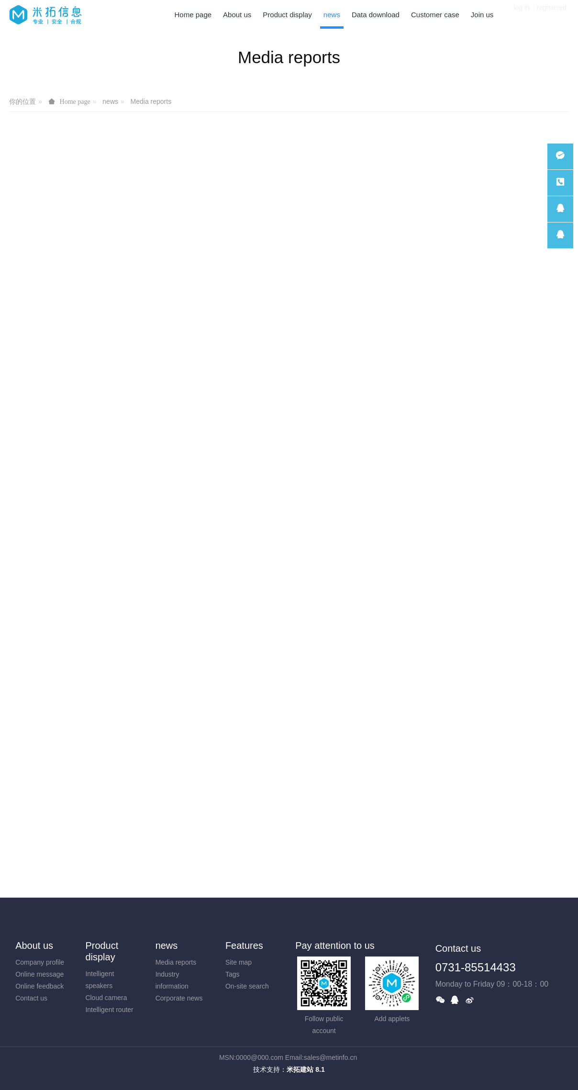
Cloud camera (106, 997)
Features (244, 945)
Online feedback (39, 986)
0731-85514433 (475, 967)
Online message (39, 974)
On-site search (247, 986)
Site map (238, 962)
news (110, 101)
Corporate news (179, 998)
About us (34, 945)
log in (521, 14)
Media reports (151, 101)
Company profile (39, 962)
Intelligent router (109, 1009)
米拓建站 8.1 (305, 1069)
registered (552, 14)
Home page (193, 15)
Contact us (31, 998)
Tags (232, 974)
